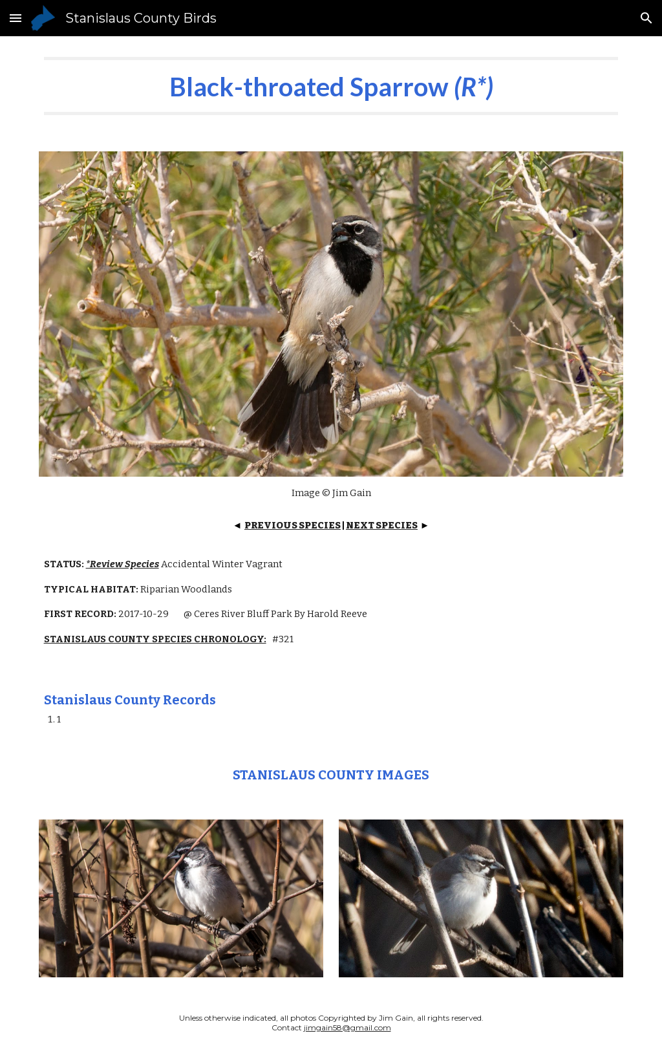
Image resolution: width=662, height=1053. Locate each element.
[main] (331, 86)
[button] (15, 18)
